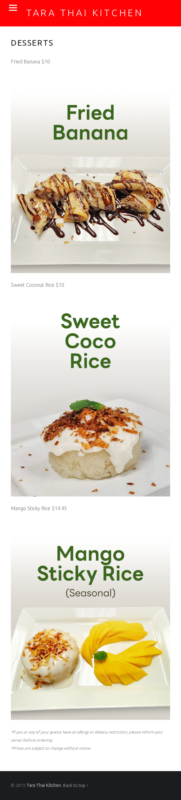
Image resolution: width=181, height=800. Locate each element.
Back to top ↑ (75, 785)
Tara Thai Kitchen (43, 785)
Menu (13, 8)
